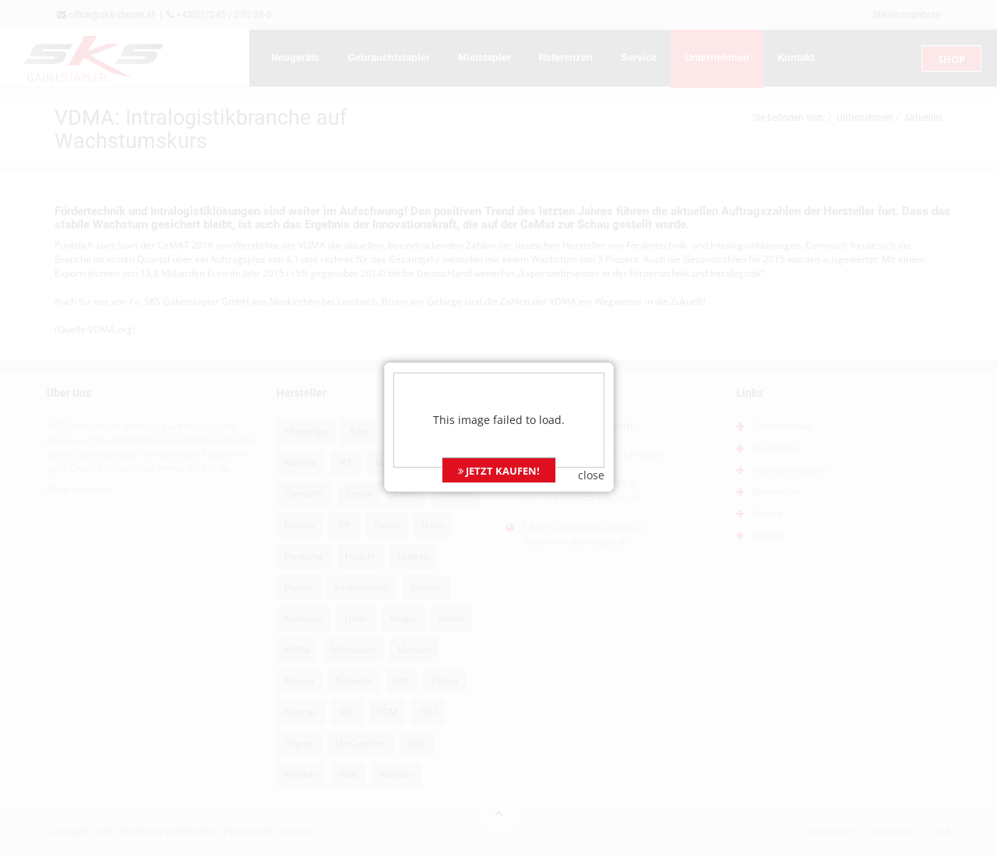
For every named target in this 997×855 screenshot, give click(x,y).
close (591, 462)
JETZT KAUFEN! (499, 458)
